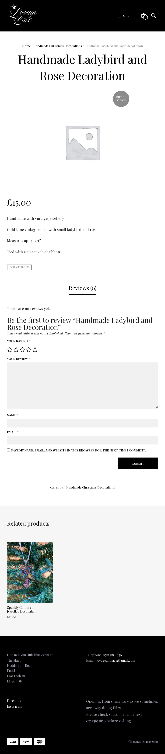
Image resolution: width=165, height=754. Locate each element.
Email (12, 432)
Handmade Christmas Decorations (57, 46)
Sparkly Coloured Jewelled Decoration (21, 609)
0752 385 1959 (112, 655)
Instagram (14, 706)
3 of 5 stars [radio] (22, 349)
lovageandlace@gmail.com (115, 660)
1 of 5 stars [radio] (10, 349)
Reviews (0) (82, 288)
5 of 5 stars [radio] (35, 349)
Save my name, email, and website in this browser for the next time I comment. (78, 450)
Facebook (14, 701)
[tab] (82, 288)
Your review (18, 359)
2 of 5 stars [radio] (16, 349)
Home (26, 46)
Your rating (18, 341)
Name (12, 415)
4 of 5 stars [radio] (29, 349)
